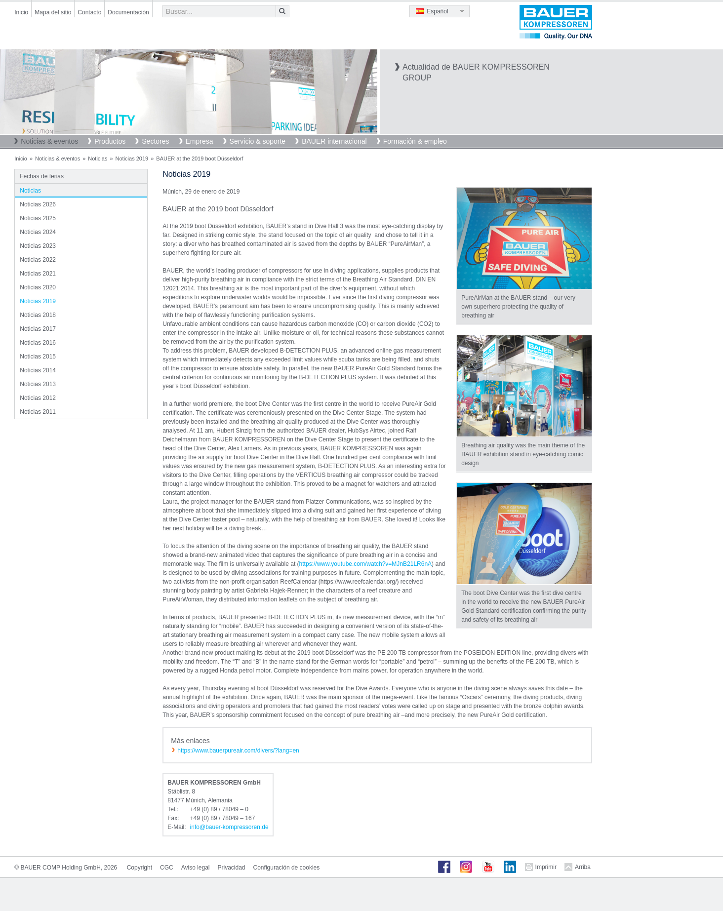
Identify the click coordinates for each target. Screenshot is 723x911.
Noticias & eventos (49, 141)
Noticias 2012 (38, 398)
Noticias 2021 (38, 273)
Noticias (97, 158)
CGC (166, 867)
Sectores (155, 141)
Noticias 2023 (38, 245)
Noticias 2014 (38, 370)
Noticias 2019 (132, 158)
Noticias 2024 (38, 232)
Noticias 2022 (38, 259)
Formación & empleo (415, 141)
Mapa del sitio (53, 12)
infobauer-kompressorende (229, 827)
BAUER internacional (334, 141)
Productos (109, 141)
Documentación (128, 12)
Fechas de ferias (42, 176)
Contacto (89, 12)
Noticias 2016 (38, 342)
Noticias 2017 (38, 328)
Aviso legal (195, 867)
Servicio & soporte (258, 141)
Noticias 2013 (38, 384)
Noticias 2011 (38, 411)
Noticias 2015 (38, 356)
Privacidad (231, 867)
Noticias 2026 (38, 204)
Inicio (21, 12)
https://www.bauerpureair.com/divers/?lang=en (238, 750)
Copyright (139, 867)
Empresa (199, 141)
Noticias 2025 (38, 218)
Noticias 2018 (38, 315)
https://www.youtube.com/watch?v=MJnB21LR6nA (365, 563)
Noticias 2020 (38, 287)
